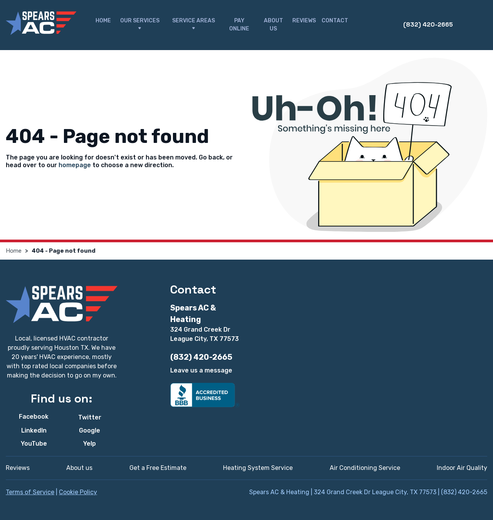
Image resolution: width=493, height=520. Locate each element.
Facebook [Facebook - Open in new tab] (34, 416)
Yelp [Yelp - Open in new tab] (89, 443)
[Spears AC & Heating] (41, 23)
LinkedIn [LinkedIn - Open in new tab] (34, 430)
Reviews (304, 20)
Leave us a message (201, 370)
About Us (273, 24)
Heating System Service (258, 467)
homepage (75, 165)
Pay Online (239, 24)
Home (103, 20)
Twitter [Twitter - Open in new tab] (89, 417)
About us (79, 467)
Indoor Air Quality (462, 467)
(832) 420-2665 (428, 24)
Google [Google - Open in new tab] (89, 430)
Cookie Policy (78, 492)
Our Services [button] (139, 25)
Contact (335, 20)
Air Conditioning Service (365, 467)
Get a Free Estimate (157, 467)
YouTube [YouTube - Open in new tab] (34, 443)
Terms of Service (30, 492)
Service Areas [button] (193, 25)
